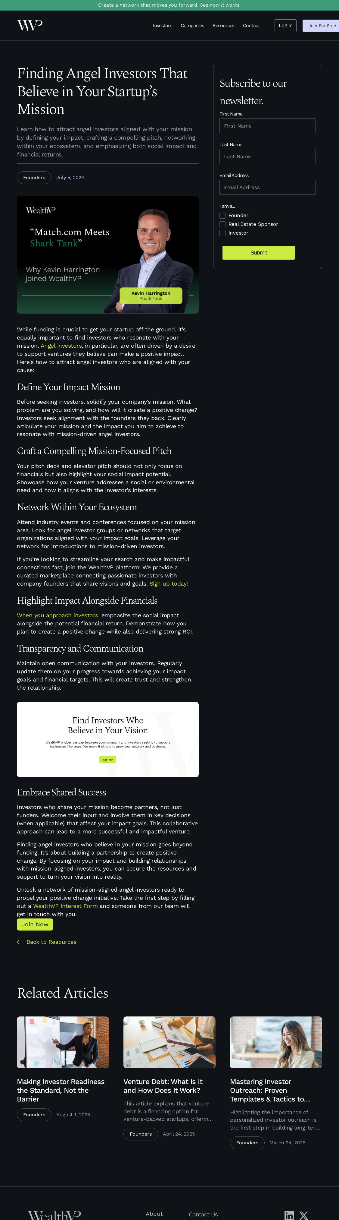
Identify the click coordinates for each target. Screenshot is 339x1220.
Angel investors (61, 345)
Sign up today (168, 583)
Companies (192, 25)
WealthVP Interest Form (65, 905)
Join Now (35, 924)
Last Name (230, 144)
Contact (251, 25)
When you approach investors (57, 615)
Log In (285, 25)
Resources (223, 25)
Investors (162, 25)
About (154, 1214)
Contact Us (203, 1214)
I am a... (227, 206)
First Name (230, 114)
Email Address (234, 175)
